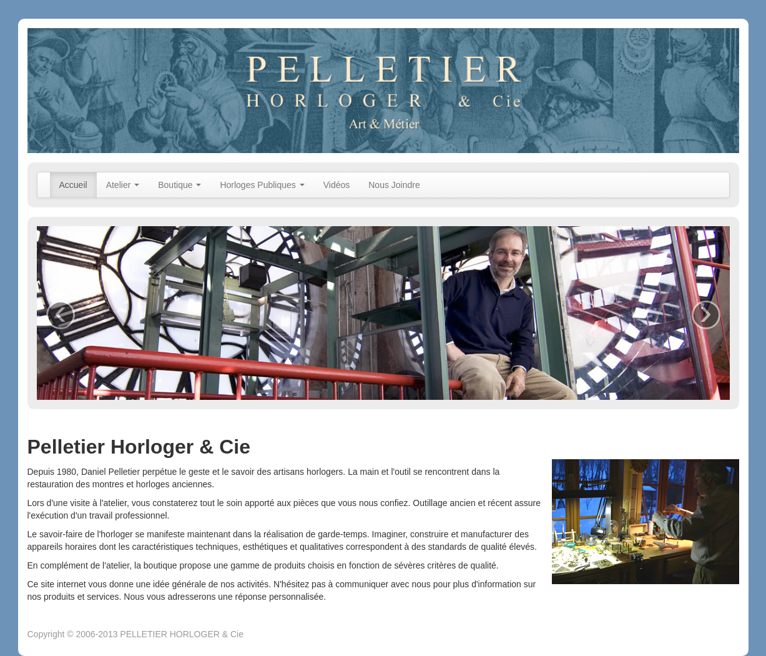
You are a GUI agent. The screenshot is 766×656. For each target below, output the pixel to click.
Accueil (73, 185)
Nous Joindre (394, 185)
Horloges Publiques (262, 185)
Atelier (123, 185)
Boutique (179, 185)
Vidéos (336, 185)
